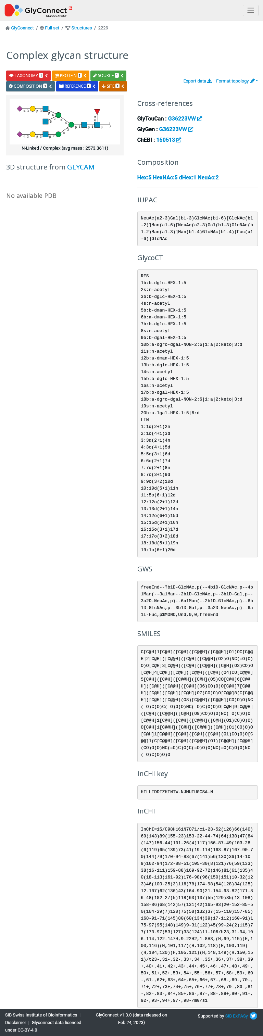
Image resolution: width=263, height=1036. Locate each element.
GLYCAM (81, 167)
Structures (82, 27)
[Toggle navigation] (251, 10)
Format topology (235, 81)
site (113, 86)
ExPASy (240, 1016)
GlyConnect (22, 27)
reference (77, 86)
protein (71, 75)
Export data (198, 81)
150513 (168, 140)
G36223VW (185, 118)
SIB (228, 1016)
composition (30, 86)
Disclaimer (15, 1022)
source (108, 75)
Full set (52, 27)
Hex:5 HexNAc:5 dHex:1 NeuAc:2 (178, 177)
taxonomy (28, 75)
